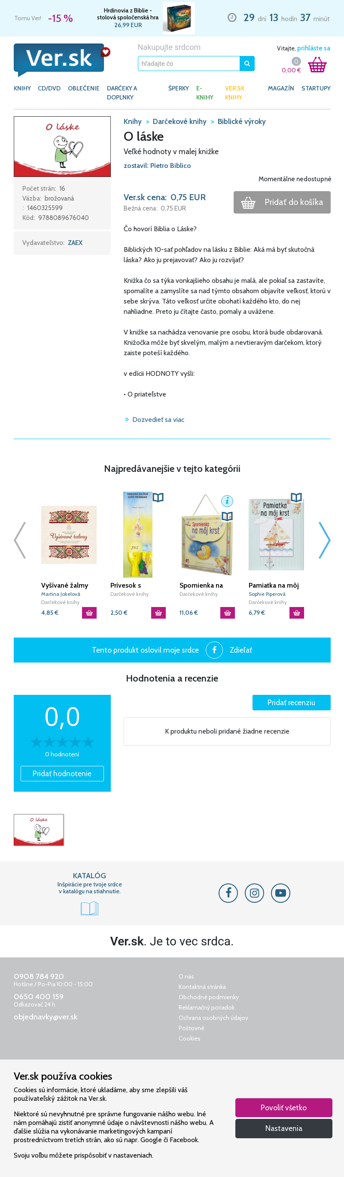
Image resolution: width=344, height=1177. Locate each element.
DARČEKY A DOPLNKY (122, 92)
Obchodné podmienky (209, 997)
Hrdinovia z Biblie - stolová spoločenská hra (127, 14)
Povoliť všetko (284, 1107)
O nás (186, 976)
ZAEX (75, 243)
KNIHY (22, 88)
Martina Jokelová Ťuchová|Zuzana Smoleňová (60, 594)
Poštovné (191, 1028)
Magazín (281, 88)
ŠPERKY (178, 88)
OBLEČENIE (84, 88)
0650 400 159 (39, 996)
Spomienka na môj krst (201, 585)
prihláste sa (313, 48)
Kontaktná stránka (202, 987)
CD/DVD (49, 88)
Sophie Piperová (267, 594)
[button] (62, 146)
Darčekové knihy (60, 602)
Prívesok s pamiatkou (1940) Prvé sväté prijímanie (137, 585)
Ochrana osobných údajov (213, 1018)
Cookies (190, 1038)
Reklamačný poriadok (206, 1007)
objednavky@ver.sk (45, 1017)
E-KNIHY (204, 92)
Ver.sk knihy (234, 92)
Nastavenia (283, 1128)
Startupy (316, 88)
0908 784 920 (39, 976)
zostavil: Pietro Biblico (157, 165)
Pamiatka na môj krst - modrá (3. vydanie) (274, 585)
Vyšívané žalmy (64, 585)
